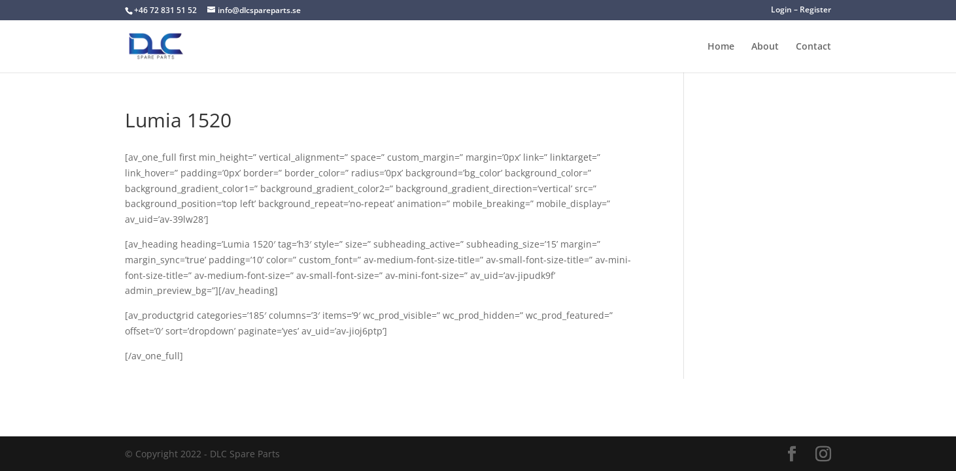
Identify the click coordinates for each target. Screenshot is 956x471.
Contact (813, 47)
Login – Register (801, 10)
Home (721, 47)
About (765, 47)
